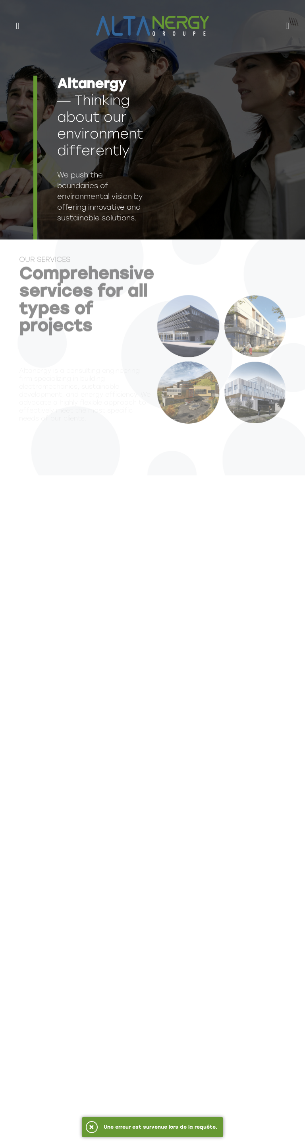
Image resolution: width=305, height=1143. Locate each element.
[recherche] (287, 26)
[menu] (20, 26)
